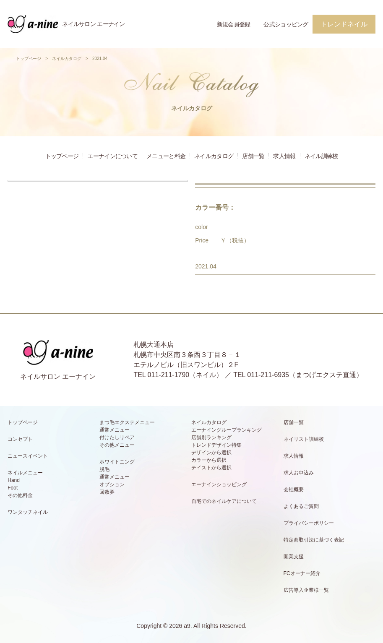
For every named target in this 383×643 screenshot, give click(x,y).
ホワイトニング (117, 462)
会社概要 (294, 489)
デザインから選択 (211, 453)
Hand (14, 480)
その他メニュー (117, 445)
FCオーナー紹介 (302, 573)
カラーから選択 (209, 460)
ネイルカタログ (66, 58)
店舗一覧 (253, 156)
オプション (112, 484)
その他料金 (20, 495)
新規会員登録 (233, 24)
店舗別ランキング (211, 437)
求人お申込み (299, 473)
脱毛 (104, 469)
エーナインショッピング (219, 484)
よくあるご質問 (301, 506)
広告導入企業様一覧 (306, 590)
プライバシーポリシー (309, 523)
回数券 (107, 492)
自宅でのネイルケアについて (224, 501)
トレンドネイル (343, 24)
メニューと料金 (165, 156)
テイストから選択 (211, 468)
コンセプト (20, 439)
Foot (13, 488)
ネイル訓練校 (321, 156)
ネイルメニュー (25, 473)
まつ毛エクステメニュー (127, 422)
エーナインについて (112, 156)
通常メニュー (114, 430)
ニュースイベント (28, 456)
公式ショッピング (285, 24)
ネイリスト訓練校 (304, 439)
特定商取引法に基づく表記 (314, 540)
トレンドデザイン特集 (216, 445)
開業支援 (294, 557)
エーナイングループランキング (226, 430)
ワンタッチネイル (28, 512)
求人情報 (284, 156)
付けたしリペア (117, 437)
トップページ (28, 58)
